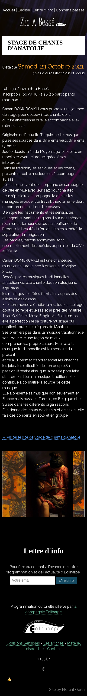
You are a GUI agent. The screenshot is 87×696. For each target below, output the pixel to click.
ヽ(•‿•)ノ (43, 659)
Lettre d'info (42, 10)
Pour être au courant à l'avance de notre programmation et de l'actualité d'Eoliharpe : (43, 570)
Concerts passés (70, 10)
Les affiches (53, 643)
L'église (24, 10)
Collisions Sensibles (23, 643)
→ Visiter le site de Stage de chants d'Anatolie (41, 437)
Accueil (9, 10)
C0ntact (54, 649)
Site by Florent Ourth (67, 689)
